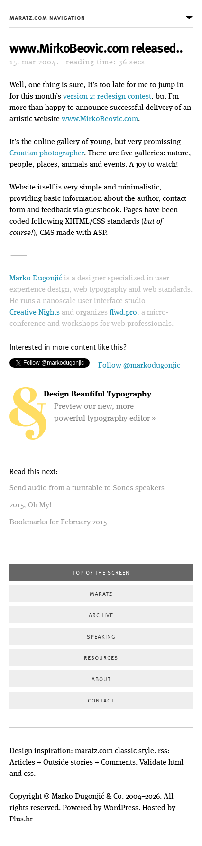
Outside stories (68, 762)
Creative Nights (34, 312)
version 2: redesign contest (107, 96)
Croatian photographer (46, 153)
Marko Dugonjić (35, 278)
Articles (22, 762)
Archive (101, 615)
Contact (101, 700)
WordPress (120, 808)
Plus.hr (21, 819)
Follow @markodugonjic (139, 365)
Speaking (101, 636)
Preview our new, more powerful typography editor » (100, 406)
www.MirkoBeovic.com (100, 119)
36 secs (105, 62)
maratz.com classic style (114, 751)
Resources (101, 657)
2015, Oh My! (30, 505)
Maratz (101, 593)
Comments (118, 762)
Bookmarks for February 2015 (58, 522)
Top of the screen (101, 572)
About (101, 679)
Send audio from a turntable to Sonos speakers (87, 488)
